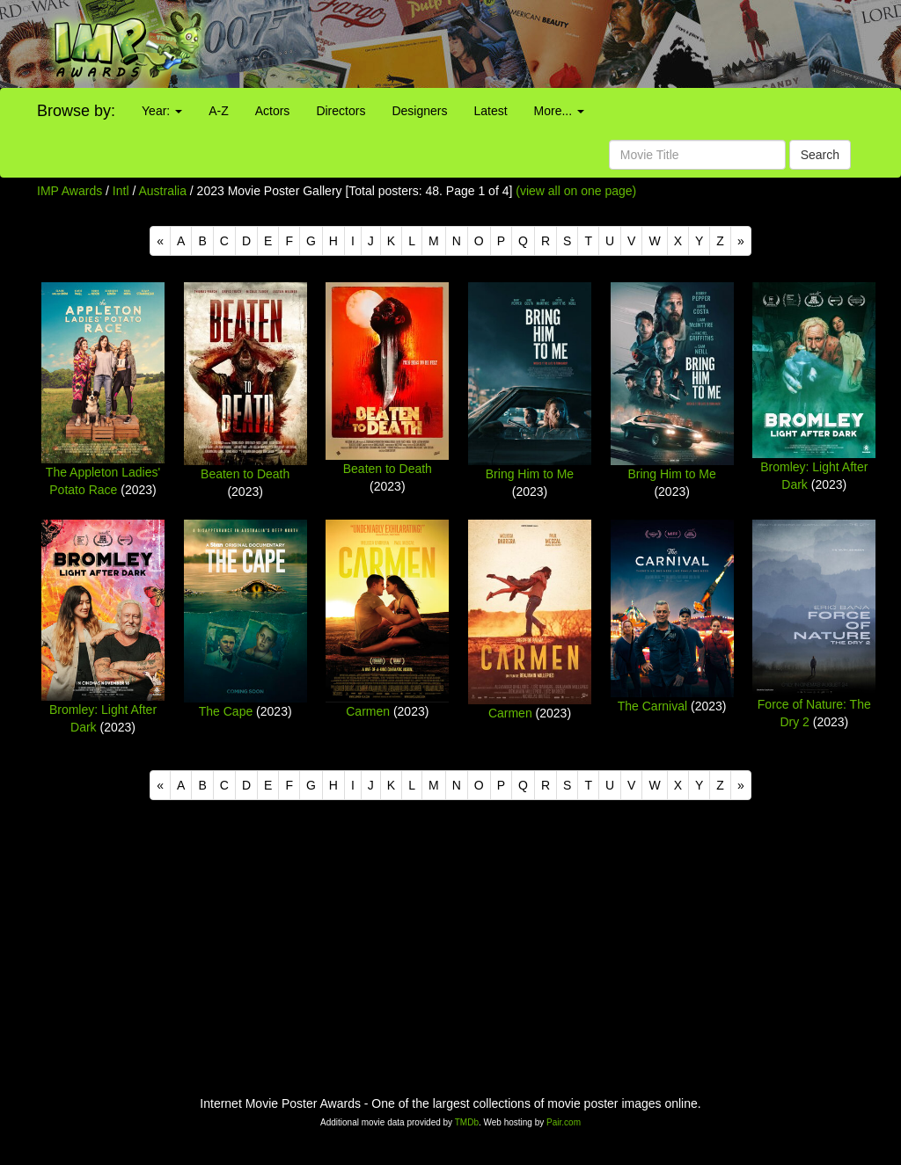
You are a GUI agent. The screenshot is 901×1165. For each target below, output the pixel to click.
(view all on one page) (576, 191)
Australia (162, 191)
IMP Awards (69, 191)
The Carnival (652, 706)
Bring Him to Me (530, 474)
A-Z (219, 111)
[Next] (740, 241)
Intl (121, 191)
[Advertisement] (563, 44)
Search (820, 155)
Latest (490, 111)
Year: (162, 111)
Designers (419, 111)
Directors (340, 111)
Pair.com (563, 1122)
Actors (272, 111)
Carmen (368, 711)
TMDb (467, 1122)
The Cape (226, 711)
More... (559, 111)
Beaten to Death (245, 474)
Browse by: (76, 111)
